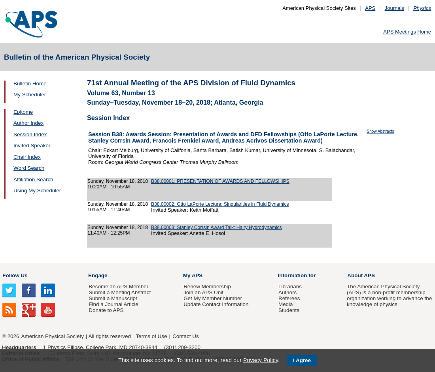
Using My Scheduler (37, 191)
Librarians (290, 286)
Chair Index (27, 157)
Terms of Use (151, 336)
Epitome (23, 112)
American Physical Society (52, 336)
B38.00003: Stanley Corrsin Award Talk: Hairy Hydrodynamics (216, 227)
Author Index (28, 123)
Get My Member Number (212, 298)
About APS (361, 275)
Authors (287, 292)
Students (288, 310)
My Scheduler (29, 95)
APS (370, 8)
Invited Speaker (31, 145)
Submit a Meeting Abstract (120, 292)
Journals (394, 8)
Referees (289, 298)
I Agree (302, 360)
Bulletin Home (30, 83)
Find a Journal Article (113, 304)
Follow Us (14, 275)
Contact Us (185, 336)
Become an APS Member (118, 286)
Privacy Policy (260, 360)
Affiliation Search (33, 179)
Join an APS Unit (203, 292)
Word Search (28, 168)
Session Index (30, 134)
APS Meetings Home (407, 32)
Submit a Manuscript (113, 298)
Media (285, 304)
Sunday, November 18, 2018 (117, 181)
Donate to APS (106, 310)
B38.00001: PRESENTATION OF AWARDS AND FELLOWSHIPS (220, 181)
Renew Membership (207, 286)
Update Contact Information (215, 304)
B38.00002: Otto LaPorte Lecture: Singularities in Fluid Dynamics (220, 204)
